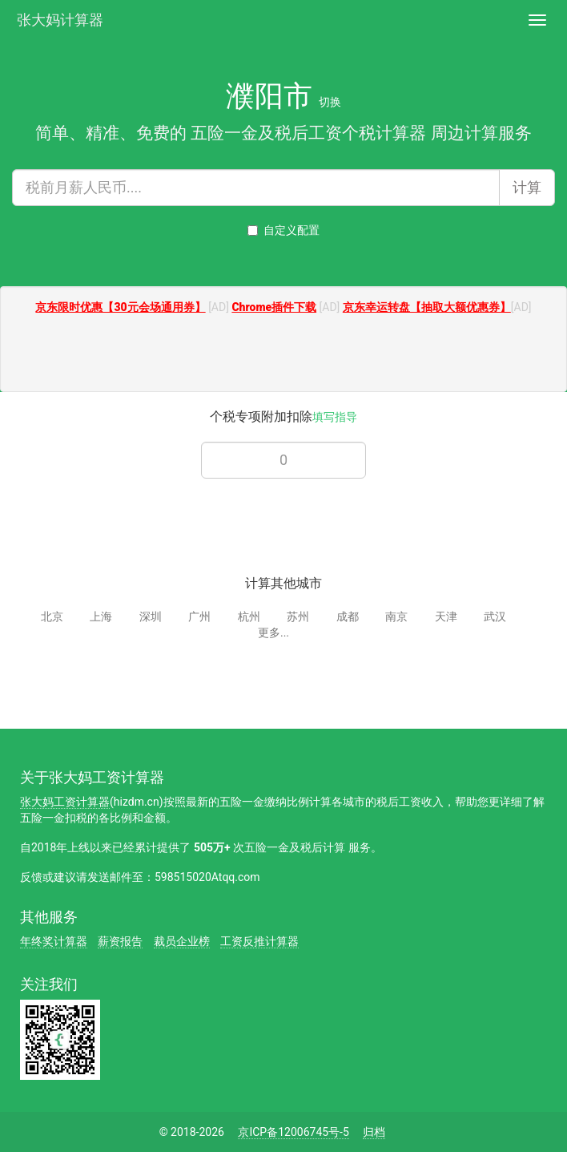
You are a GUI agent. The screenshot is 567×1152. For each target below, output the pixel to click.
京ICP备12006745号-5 (293, 1132)
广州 (199, 616)
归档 (374, 1132)
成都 (347, 616)
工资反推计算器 (259, 941)
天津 (446, 616)
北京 (52, 616)
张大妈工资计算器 (65, 801)
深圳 (150, 616)
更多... (273, 632)
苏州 (298, 616)
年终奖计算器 (53, 941)
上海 (101, 616)
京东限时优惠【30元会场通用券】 (120, 307)
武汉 (495, 616)
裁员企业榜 (182, 941)
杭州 (249, 616)
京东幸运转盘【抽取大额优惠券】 (427, 307)
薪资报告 (120, 941)
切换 (330, 101)
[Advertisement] (283, 355)
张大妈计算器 (60, 18)
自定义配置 (283, 230)
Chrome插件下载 (273, 307)
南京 (396, 616)
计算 (527, 187)
